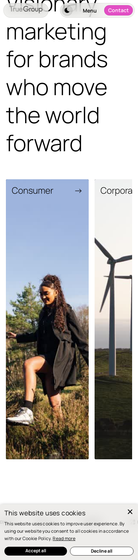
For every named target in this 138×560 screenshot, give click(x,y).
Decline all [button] (101, 551)
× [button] (129, 512)
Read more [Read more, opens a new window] (64, 538)
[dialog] (69, 532)
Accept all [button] (35, 550)
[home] (26, 10)
